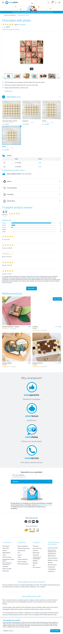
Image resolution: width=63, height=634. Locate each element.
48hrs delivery (52, 556)
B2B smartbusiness (23, 564)
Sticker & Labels (6, 568)
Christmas (36, 546)
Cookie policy (21, 550)
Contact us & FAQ (53, 548)
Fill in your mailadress (18, 475)
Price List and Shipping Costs (52, 550)
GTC (19, 553)
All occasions (36, 567)
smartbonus (51, 571)
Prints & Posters (6, 557)
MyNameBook (6, 553)
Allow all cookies (55, 630)
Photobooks (5, 546)
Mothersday (36, 553)
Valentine (35, 550)
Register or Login (52, 560)
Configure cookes (8, 630)
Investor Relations (23, 559)
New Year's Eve (37, 548)
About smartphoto (23, 546)
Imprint (20, 555)
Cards (4, 555)
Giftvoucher (5, 571)
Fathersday (36, 555)
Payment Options (52, 558)
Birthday (35, 563)
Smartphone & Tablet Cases (8, 560)
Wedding (35, 560)
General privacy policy (24, 548)
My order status (52, 564)
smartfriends (51, 567)
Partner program (22, 561)
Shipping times (52, 553)
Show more (31, 288)
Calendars (5, 566)
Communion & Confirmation (37, 557)
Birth (34, 565)
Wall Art (4, 550)
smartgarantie (52, 569)
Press (19, 557)
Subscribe (15, 481)
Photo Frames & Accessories (6, 563)
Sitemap (50, 562)
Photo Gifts (5, 548)
